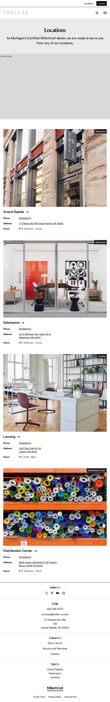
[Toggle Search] (97, 13)
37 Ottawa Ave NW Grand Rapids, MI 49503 (41, 223)
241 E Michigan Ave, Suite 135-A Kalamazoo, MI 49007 (35, 335)
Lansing (55, 677)
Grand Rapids (55, 669)
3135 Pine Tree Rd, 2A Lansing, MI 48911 (30, 450)
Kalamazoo (55, 673)
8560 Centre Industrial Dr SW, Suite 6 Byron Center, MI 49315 (38, 564)
